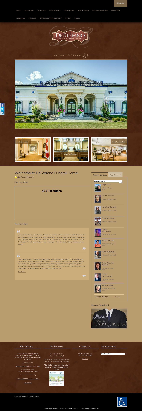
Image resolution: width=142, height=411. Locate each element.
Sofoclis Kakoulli (108, 252)
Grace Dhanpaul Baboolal (108, 264)
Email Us (85, 359)
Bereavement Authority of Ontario (28, 366)
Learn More (27, 382)
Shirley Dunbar (107, 285)
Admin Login (48, 409)
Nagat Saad (106, 185)
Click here (47, 361)
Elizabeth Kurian (108, 241)
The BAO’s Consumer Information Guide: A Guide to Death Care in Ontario (56, 367)
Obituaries (120, 3)
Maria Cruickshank (109, 207)
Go (126, 354)
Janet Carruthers (108, 196)
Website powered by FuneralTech (64, 409)
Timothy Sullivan (108, 218)
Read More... (22, 272)
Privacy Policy (84, 409)
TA (77, 409)
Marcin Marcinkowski (107, 275)
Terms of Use (94, 409)
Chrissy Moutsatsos (106, 230)
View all (117, 297)
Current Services (100, 175)
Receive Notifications (101, 297)
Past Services (115, 175)
